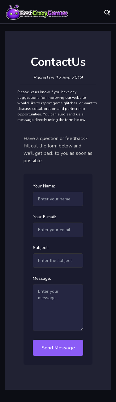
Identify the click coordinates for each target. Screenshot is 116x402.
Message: (42, 278)
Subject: (41, 248)
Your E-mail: (44, 217)
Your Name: (44, 186)
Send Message (58, 347)
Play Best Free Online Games (37, 12)
